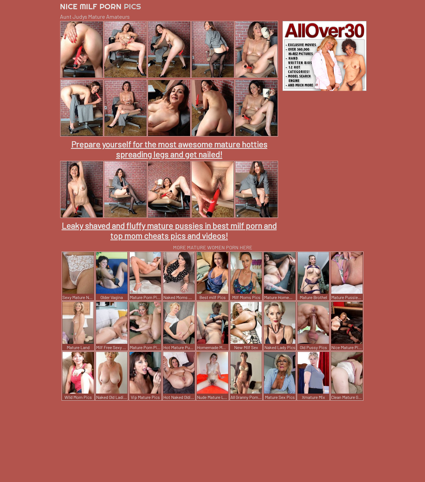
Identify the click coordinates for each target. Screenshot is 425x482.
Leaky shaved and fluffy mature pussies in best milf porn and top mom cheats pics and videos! (169, 230)
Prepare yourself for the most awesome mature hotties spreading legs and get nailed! (169, 149)
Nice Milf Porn (100, 6)
